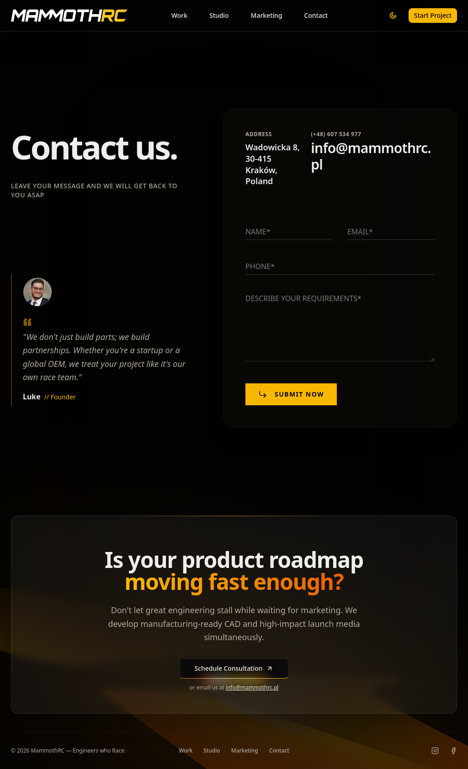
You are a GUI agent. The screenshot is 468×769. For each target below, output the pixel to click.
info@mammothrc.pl (252, 687)
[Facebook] (453, 750)
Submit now (291, 394)
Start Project (433, 15)
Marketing (266, 15)
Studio (219, 15)
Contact (316, 15)
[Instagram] (435, 750)
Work (179, 15)
